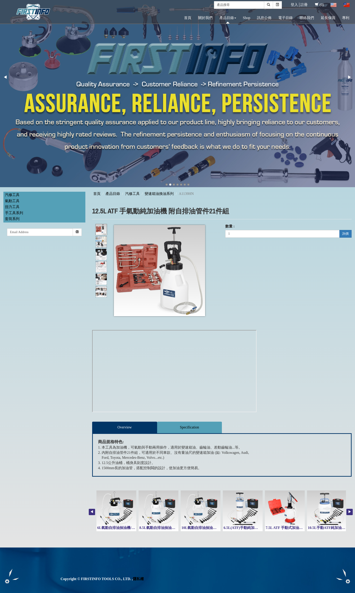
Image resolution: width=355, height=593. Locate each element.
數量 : (230, 226)
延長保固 (328, 18)
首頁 (187, 18)
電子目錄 (285, 18)
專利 (345, 18)
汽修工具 (12, 195)
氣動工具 (12, 201)
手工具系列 (14, 213)
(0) (319, 5)
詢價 (345, 233)
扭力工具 (12, 207)
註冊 (304, 5)
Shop (246, 18)
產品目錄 (227, 18)
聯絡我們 (307, 18)
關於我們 (205, 18)
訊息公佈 (264, 18)
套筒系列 (12, 219)
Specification (189, 427)
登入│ (295, 5)
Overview (125, 427)
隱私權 (138, 579)
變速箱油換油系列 (159, 194)
